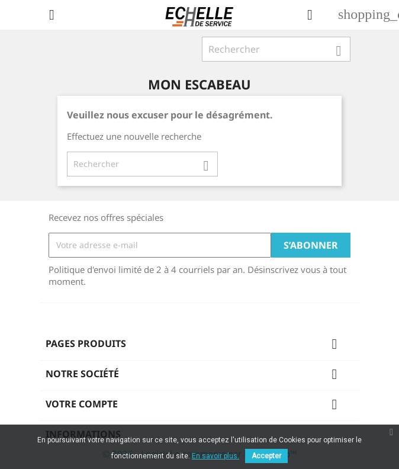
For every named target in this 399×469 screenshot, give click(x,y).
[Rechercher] (276, 49)
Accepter (266, 456)
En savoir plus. (215, 456)
